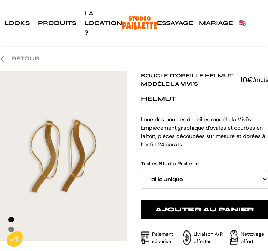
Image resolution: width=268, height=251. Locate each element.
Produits (57, 23)
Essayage (175, 23)
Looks (17, 23)
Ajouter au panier (204, 209)
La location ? (103, 23)
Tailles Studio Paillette (204, 175)
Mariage (216, 23)
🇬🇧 (242, 23)
